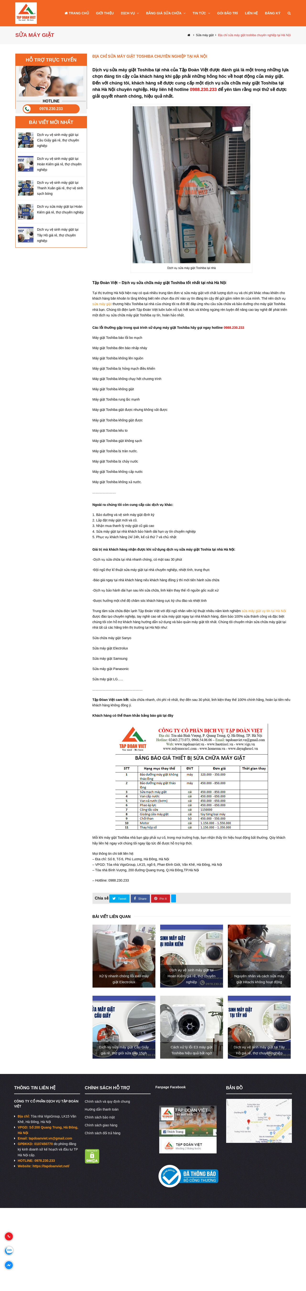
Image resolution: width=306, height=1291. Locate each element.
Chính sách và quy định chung (107, 1101)
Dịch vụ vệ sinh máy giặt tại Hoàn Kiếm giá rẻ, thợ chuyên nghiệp (59, 164)
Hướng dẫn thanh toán (102, 1109)
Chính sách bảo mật (100, 1117)
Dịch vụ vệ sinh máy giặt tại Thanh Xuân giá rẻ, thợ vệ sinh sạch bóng (60, 188)
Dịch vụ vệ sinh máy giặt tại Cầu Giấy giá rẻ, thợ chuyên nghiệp (58, 140)
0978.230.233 (51, 109)
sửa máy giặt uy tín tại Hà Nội (264, 611)
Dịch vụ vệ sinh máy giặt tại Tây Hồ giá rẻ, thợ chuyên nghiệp (57, 235)
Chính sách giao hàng (101, 1125)
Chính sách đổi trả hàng (102, 1133)
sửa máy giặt (102, 304)
